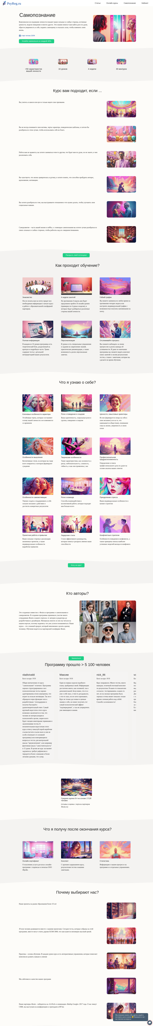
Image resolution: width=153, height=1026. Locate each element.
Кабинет (145, 3)
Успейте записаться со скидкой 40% (36, 41)
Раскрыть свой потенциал (76, 255)
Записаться (76, 658)
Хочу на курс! (76, 565)
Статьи (98, 3)
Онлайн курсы (112, 3)
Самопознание (130, 3)
